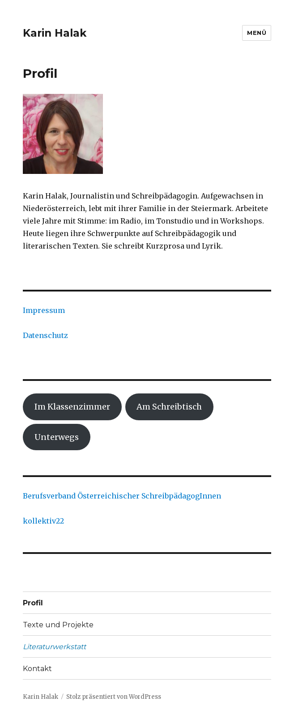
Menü (256, 32)
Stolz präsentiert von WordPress (113, 697)
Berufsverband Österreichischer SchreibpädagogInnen (122, 495)
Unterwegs (56, 437)
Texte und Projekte (58, 625)
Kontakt (37, 668)
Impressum (44, 310)
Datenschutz (45, 335)
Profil (33, 603)
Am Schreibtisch (169, 406)
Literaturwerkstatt (54, 646)
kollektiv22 (43, 520)
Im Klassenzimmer (72, 406)
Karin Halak (54, 33)
